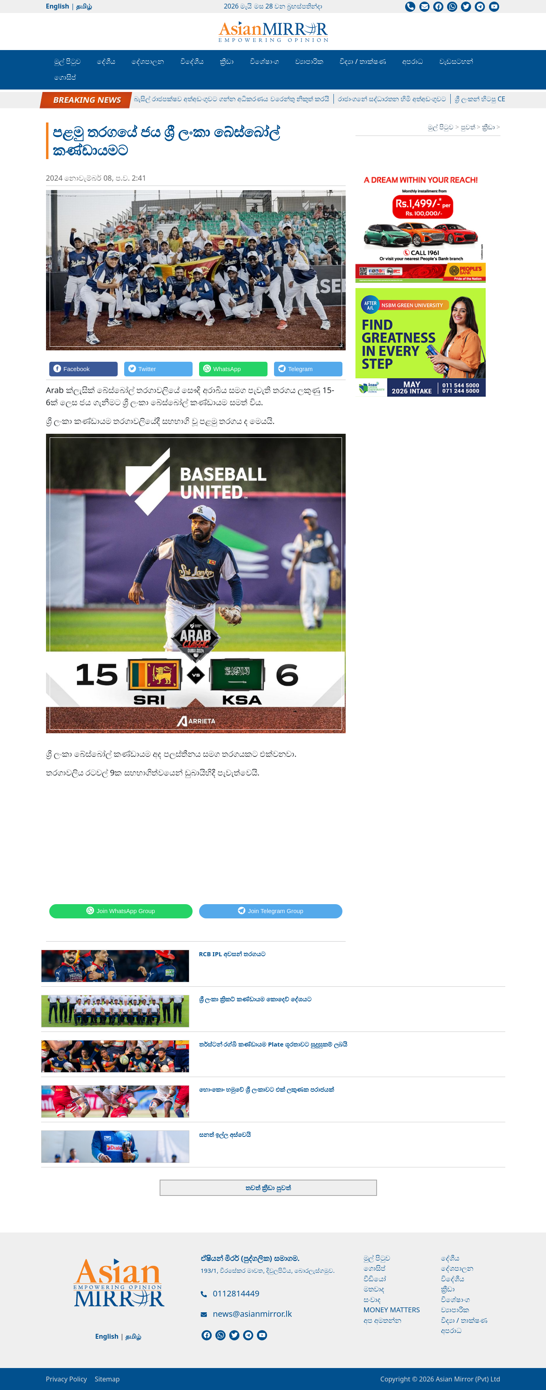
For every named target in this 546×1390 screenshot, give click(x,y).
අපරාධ (412, 61)
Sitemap (107, 1379)
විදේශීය (192, 61)
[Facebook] (83, 369)
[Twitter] (158, 369)
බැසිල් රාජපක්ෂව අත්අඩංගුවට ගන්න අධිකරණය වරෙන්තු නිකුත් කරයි (238, 98)
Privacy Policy (66, 1379)
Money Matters (392, 1309)
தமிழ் (84, 6)
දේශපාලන (148, 61)
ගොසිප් (65, 77)
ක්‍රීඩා (227, 61)
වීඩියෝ (375, 1278)
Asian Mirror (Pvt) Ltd (467, 1379)
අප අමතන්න (382, 1320)
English (57, 6)
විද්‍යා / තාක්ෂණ (363, 61)
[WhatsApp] (233, 369)
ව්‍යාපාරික (309, 61)
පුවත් (469, 126)
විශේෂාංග (264, 61)
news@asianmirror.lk (252, 1313)
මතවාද (374, 1289)
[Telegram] (308, 369)
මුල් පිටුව (67, 61)
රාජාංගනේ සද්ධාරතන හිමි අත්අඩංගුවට (398, 98)
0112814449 (236, 1293)
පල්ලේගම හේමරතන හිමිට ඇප (87, 98)
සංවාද (372, 1299)
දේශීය (106, 61)
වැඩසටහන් (456, 61)
